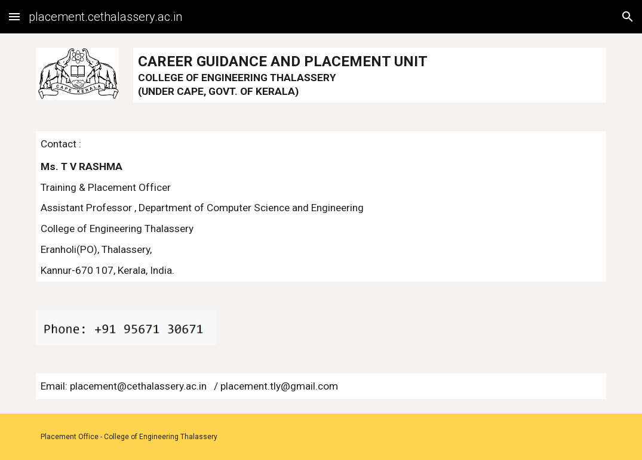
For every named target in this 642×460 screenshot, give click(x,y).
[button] (14, 16)
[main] (369, 75)
